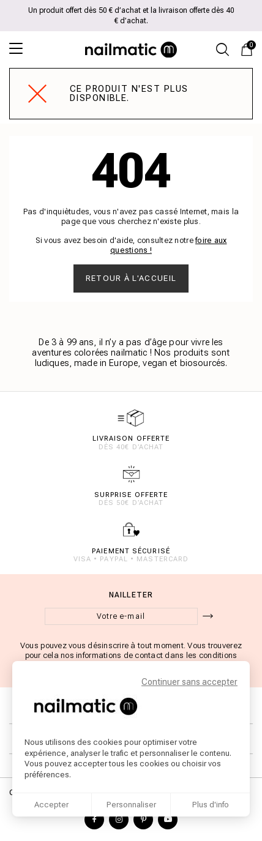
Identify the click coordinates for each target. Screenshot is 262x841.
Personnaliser (131, 804)
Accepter (51, 804)
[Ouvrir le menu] (21, 48)
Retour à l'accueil (131, 278)
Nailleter (131, 595)
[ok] (208, 616)
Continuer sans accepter (189, 682)
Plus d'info (210, 804)
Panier (250, 46)
